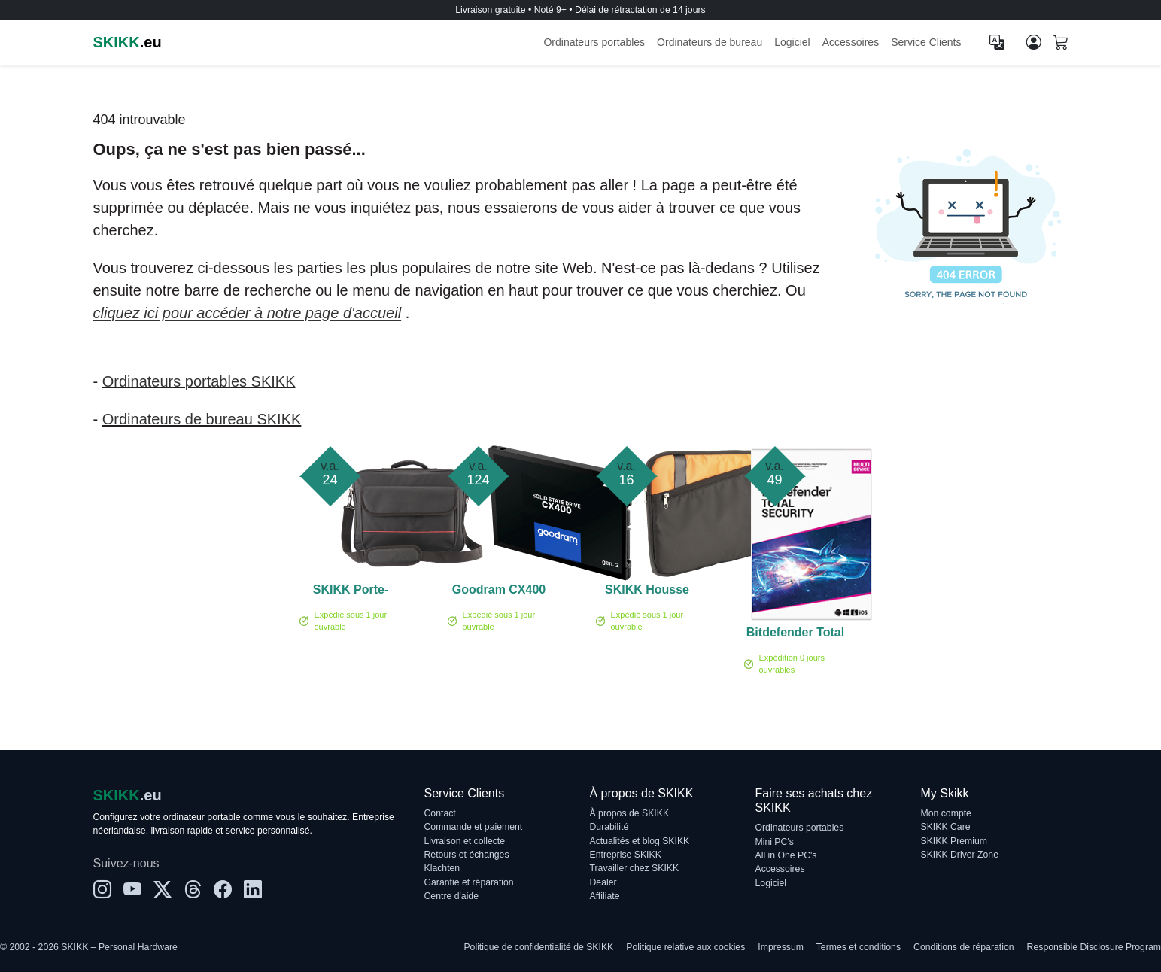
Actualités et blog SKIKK (640, 841)
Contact (440, 813)
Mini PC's (774, 842)
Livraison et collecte (465, 841)
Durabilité (609, 827)
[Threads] (193, 890)
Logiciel (792, 42)
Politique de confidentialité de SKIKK (538, 947)
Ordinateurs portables (594, 42)
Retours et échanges (466, 854)
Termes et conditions (858, 947)
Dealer (603, 882)
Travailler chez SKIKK (634, 868)
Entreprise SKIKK (625, 854)
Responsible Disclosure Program (1094, 947)
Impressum (781, 947)
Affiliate (605, 896)
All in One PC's (786, 855)
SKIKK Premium (954, 841)
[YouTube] (132, 890)
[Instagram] (102, 890)
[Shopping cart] (1060, 44)
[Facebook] (223, 890)
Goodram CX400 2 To (499, 592)
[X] (162, 890)
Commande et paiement (473, 827)
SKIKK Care (946, 827)
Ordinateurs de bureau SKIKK (202, 419)
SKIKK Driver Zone (959, 854)
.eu (127, 42)
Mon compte (946, 813)
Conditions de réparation (963, 947)
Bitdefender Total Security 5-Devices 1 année (795, 635)
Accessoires (850, 42)
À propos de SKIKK (630, 813)
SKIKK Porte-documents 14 (350, 592)
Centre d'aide (451, 896)
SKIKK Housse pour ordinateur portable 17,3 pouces (646, 592)
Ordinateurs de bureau (709, 42)
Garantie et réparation (469, 882)
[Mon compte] (1033, 42)
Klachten (442, 868)
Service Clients (926, 42)
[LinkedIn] (253, 890)
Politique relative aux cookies (685, 947)
